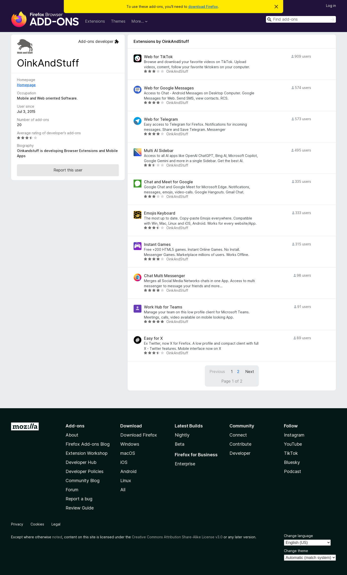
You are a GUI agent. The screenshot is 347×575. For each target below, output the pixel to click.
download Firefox (203, 6)
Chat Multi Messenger (164, 275)
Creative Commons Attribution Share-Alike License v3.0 (177, 537)
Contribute (240, 444)
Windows (129, 444)
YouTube (293, 444)
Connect (238, 435)
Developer (239, 453)
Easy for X (153, 338)
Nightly (182, 435)
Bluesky (292, 462)
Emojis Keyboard (159, 213)
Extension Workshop (86, 453)
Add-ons (75, 425)
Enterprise (185, 463)
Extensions (95, 21)
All (122, 489)
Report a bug (79, 498)
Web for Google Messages (169, 88)
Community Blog (83, 480)
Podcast (292, 471)
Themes (118, 21)
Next (249, 371)
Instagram (294, 435)
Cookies (37, 524)
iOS (123, 462)
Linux (125, 480)
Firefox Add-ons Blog (88, 444)
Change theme (296, 551)
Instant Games (157, 244)
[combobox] (301, 19)
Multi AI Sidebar (159, 150)
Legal (56, 524)
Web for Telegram (161, 119)
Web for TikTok (158, 56)
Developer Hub (81, 462)
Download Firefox (138, 435)
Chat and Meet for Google (168, 182)
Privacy (17, 524)
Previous (217, 371)
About (72, 435)
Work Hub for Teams (163, 307)
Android (128, 471)
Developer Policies (85, 471)
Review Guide (80, 507)
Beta (179, 444)
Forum (72, 489)
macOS (127, 453)
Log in (331, 5)
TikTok (291, 453)
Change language (298, 536)
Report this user (67, 170)
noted (57, 537)
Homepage (26, 85)
